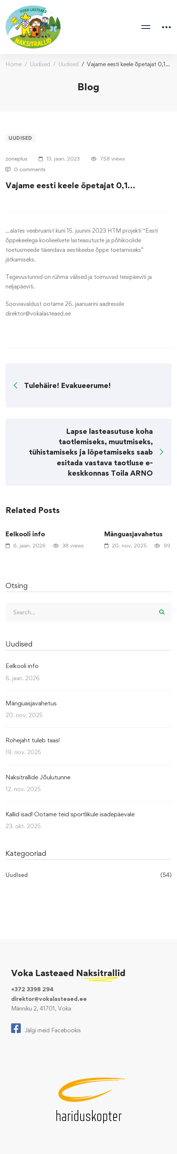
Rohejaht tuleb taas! (33, 740)
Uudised (40, 64)
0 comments (26, 169)
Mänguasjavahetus (31, 703)
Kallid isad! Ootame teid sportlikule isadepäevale (70, 814)
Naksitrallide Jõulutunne (38, 777)
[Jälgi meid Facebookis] (46, 1028)
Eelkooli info (25, 534)
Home (14, 64)
